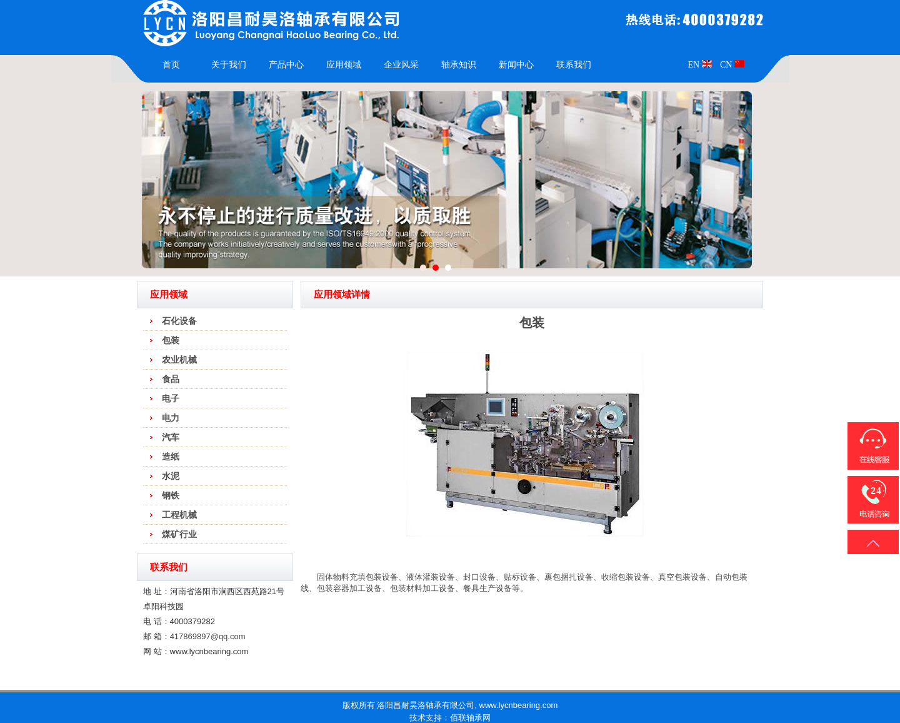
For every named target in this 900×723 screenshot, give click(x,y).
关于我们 (228, 64)
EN (699, 64)
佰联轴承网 (470, 717)
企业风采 (401, 64)
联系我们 (573, 64)
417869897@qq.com (208, 636)
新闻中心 (516, 64)
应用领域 (343, 64)
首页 (171, 64)
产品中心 (286, 64)
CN (732, 64)
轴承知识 (458, 64)
